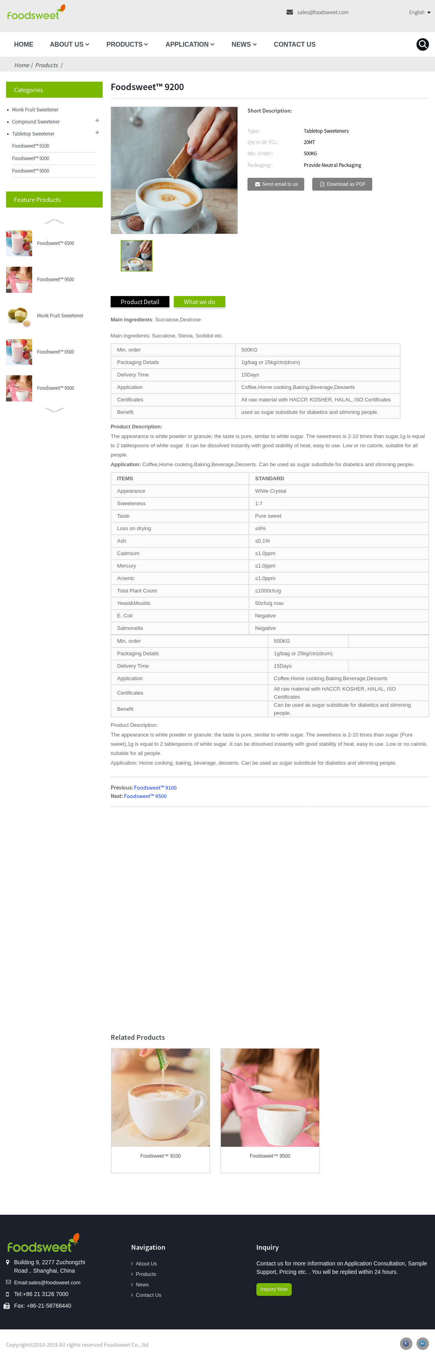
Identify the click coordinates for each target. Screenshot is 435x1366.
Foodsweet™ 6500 (55, 243)
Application (186, 44)
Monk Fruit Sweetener (35, 109)
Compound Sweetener (36, 121)
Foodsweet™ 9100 (30, 145)
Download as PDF (346, 184)
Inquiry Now (275, 1290)
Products (125, 44)
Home (23, 44)
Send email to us (280, 184)
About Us (67, 44)
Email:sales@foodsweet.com (50, 1283)
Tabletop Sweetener (33, 133)
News (241, 44)
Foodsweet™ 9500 (30, 170)
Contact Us (295, 44)
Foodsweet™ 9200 (30, 158)
